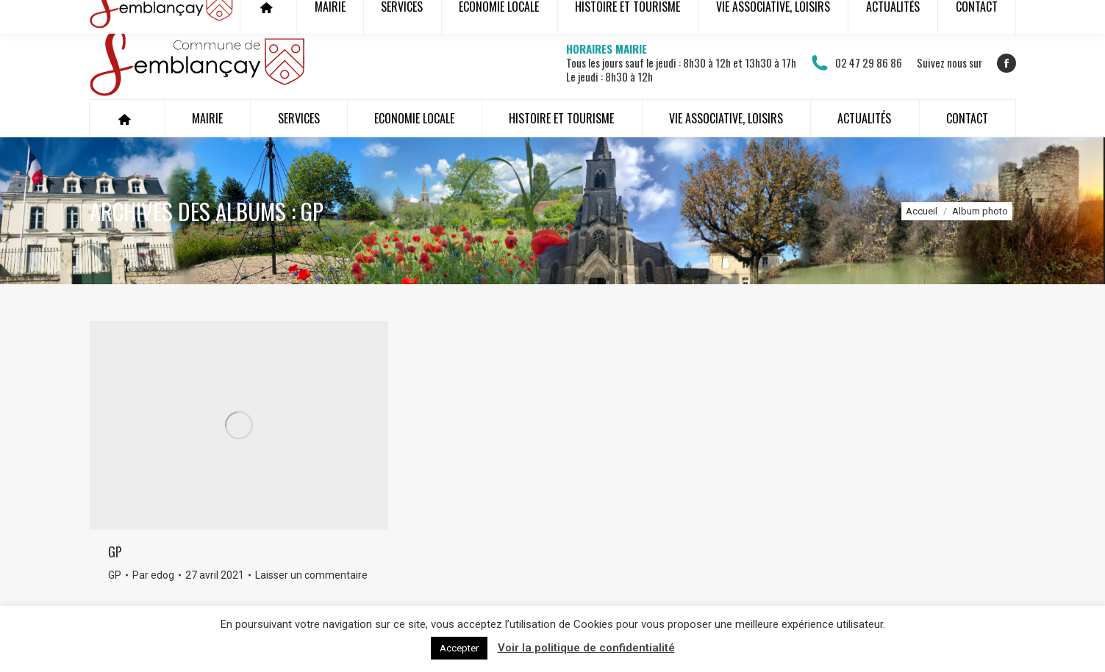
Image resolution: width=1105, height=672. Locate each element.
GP (115, 551)
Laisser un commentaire (311, 575)
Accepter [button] (459, 648)
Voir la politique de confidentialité (586, 647)
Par (153, 575)
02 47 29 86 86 (856, 63)
